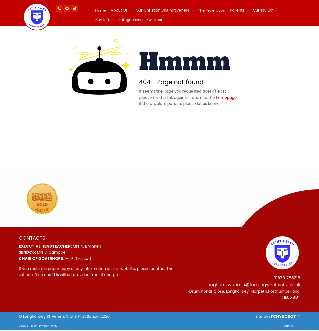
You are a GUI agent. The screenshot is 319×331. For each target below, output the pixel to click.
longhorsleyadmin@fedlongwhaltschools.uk (250, 285)
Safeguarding (130, 19)
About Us (119, 10)
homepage (226, 97)
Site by (262, 317)
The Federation (211, 10)
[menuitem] (100, 10)
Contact (155, 19)
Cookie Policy (28, 327)
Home (100, 10)
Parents (237, 10)
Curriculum (263, 10)
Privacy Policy (48, 327)
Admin (288, 327)
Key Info (102, 19)
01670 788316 (285, 278)
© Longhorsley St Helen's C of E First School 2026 (64, 317)
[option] (42, 199)
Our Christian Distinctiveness (163, 10)
